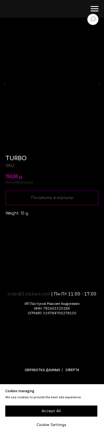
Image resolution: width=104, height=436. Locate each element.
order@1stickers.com (28, 294)
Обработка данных (42, 370)
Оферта (72, 370)
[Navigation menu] (94, 9)
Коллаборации (19, 182)
